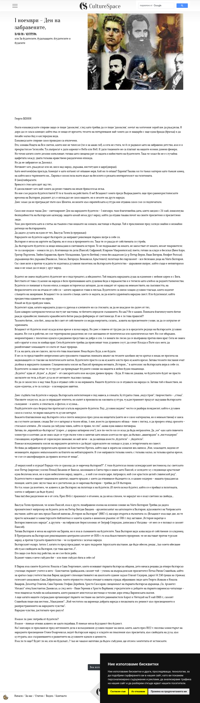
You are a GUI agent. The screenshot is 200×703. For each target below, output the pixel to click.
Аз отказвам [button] (138, 691)
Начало (18, 696)
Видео (49, 696)
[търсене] (156, 6)
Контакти (61, 696)
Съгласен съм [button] (118, 691)
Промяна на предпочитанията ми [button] (169, 691)
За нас (29, 696)
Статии (39, 696)
